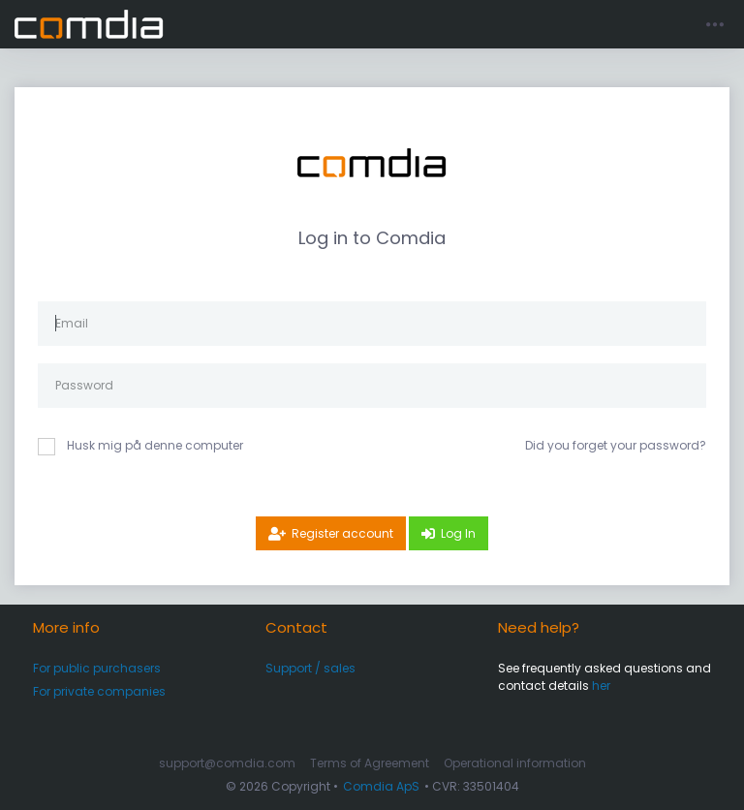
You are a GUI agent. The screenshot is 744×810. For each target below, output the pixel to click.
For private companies (99, 691)
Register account (342, 533)
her (601, 685)
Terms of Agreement (369, 763)
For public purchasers (97, 668)
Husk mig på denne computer (155, 445)
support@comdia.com (227, 763)
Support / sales (310, 668)
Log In (458, 533)
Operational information (515, 763)
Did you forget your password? (615, 445)
